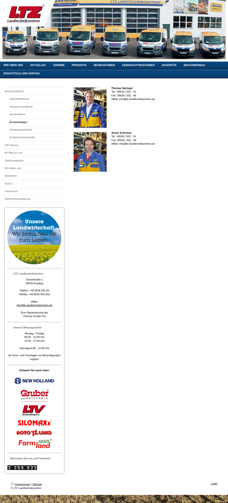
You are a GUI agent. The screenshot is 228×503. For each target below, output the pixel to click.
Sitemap (37, 484)
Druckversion (20, 484)
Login (214, 483)
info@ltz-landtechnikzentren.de (34, 305)
